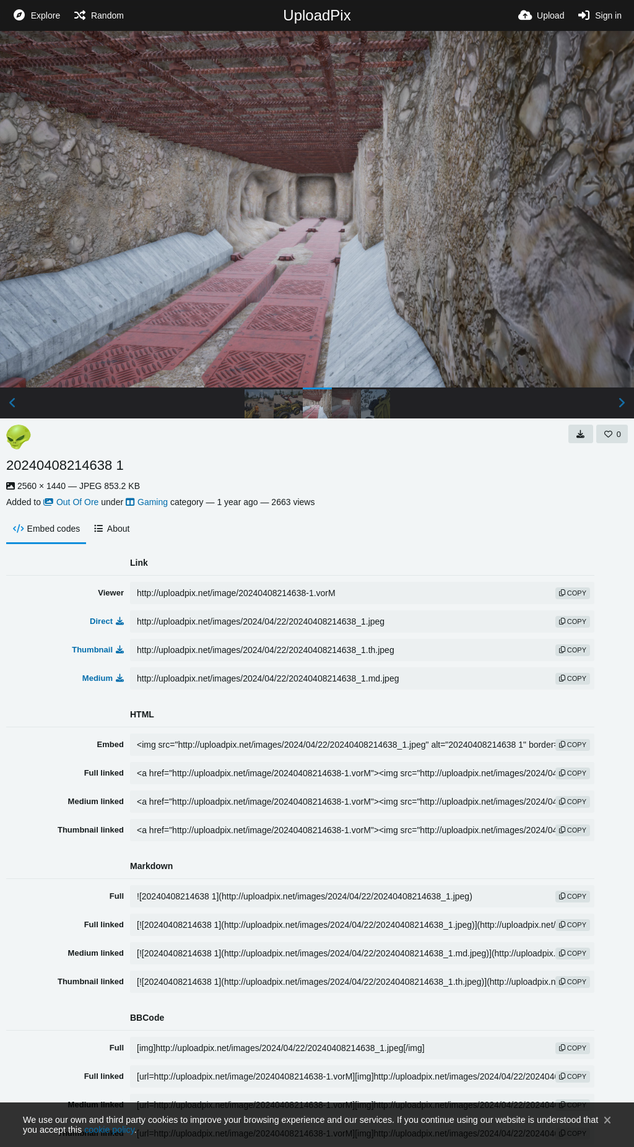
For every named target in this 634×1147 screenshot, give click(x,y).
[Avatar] (18, 437)
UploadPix (316, 15)
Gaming (147, 502)
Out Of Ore (70, 502)
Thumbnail (98, 649)
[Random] (98, 15)
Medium (103, 678)
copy (572, 593)
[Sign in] (599, 15)
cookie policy (109, 1130)
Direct (107, 621)
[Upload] (541, 15)
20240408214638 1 (65, 465)
